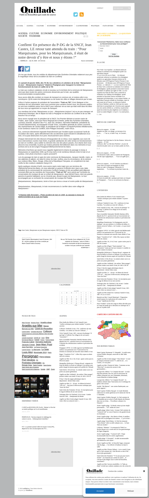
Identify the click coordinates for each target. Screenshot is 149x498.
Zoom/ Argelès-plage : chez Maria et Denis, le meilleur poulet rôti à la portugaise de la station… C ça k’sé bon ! (113, 417)
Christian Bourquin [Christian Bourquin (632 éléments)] (36, 331)
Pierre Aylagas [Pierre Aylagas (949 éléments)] (44, 357)
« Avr (75, 305)
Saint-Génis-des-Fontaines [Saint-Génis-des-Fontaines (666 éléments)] (30, 367)
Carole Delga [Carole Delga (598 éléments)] (26, 331)
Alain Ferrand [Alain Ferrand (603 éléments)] (26, 322)
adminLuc (23, 60)
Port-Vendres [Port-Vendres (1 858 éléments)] (28, 360)
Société (22, 36)
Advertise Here (55, 268)
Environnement (66, 26)
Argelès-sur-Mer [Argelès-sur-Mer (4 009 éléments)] (32, 325)
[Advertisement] (56, 204)
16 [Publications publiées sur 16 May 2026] (86, 299)
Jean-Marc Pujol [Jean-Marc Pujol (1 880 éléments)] (44, 344)
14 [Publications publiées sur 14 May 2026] (76, 299)
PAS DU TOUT (105, 46)
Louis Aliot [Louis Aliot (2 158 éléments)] (27, 352)
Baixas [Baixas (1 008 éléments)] (46, 326)
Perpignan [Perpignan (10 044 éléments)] (30, 356)
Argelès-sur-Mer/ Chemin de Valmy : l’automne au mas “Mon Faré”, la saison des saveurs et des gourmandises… (113, 367)
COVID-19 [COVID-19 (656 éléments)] (37, 338)
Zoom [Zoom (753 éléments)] (53, 369)
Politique (95, 26)
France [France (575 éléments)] (42, 340)
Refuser (130, 491)
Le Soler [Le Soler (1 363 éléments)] (45, 349)
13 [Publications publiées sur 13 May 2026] (71, 299)
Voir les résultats (113, 56)
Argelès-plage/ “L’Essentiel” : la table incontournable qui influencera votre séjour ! (113, 439)
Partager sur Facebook (21, 69)
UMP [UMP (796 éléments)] (48, 369)
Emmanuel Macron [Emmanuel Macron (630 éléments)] (27, 340)
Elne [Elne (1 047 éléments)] (47, 338)
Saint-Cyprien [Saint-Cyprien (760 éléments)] (37, 365)
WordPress (29, 490)
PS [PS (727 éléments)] (37, 360)
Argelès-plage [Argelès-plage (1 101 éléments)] (46, 322)
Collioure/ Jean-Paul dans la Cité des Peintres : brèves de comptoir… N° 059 (114, 141)
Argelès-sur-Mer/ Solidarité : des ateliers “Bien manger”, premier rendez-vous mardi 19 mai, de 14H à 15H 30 (114, 264)
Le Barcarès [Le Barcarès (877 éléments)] (36, 349)
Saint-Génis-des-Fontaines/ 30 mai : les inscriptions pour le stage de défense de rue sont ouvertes (114, 280)
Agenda (29, 26)
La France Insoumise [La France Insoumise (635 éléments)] (40, 347)
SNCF (58, 230)
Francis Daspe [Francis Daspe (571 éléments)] (50, 340)
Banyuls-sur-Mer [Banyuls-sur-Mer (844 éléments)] (28, 329)
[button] (144, 471)
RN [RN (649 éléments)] (43, 363)
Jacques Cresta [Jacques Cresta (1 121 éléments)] (28, 345)
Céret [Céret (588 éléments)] (43, 338)
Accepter (100, 491)
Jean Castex (25, 230)
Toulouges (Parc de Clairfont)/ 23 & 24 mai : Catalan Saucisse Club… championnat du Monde (112, 284)
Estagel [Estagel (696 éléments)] (37, 340)
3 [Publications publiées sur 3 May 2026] (90, 295)
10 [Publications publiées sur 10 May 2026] (90, 297)
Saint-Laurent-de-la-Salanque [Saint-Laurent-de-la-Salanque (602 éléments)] (31, 369)
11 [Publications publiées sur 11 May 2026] (62, 299)
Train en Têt (64, 230)
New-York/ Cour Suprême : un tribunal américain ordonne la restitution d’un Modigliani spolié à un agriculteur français (111, 71)
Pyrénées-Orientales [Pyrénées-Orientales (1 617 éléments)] (31, 363)
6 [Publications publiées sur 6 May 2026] (71, 297)
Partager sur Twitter (27, 69)
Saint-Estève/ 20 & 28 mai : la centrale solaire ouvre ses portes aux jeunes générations (113, 260)
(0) (100, 114)
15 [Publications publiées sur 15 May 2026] (81, 299)
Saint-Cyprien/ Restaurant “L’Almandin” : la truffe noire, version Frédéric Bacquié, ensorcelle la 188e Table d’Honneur (114, 354)
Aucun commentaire (87, 60)
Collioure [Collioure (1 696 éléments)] (47, 331)
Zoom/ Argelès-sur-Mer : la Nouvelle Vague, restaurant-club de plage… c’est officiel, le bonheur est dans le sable (113, 445)
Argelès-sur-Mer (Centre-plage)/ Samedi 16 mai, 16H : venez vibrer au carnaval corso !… (113, 289)
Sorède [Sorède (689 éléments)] (43, 369)
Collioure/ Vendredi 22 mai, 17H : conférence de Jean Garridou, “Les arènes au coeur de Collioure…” (113, 204)
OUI (101, 51)
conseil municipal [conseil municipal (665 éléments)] (27, 338)
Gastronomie (82, 26)
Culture (40, 26)
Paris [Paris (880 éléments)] (49, 352)
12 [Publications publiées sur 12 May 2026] (66, 299)
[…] (98, 114)
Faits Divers (108, 26)
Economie (51, 26)
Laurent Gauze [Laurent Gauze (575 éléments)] (26, 349)
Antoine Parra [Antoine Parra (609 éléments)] (35, 322)
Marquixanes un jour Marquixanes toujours (42, 230)
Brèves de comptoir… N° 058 (106, 153)
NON (101, 48)
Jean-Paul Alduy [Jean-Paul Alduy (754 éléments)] (27, 347)
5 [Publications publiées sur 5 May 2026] (66, 297)
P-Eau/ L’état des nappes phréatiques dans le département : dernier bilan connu (110, 269)
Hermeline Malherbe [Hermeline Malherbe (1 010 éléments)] (43, 342)
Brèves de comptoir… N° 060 (106, 129)
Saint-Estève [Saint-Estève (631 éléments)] (47, 365)
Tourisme (121, 26)
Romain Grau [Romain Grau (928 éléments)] (27, 365)
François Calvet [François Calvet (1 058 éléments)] (28, 342)
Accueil (19, 26)
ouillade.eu (26, 488)
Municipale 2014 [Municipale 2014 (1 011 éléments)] (40, 352)
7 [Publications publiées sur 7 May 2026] (76, 297)
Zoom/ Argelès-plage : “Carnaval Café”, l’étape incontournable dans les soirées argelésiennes (111, 435)
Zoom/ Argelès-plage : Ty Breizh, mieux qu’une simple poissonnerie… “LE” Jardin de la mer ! (113, 406)
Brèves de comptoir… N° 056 (106, 176)
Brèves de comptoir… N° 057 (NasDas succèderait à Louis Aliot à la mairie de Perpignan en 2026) (112, 164)
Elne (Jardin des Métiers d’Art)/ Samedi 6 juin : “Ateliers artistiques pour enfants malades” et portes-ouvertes (112, 198)
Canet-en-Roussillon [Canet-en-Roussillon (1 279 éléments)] (44, 329)
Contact (100, 8)
